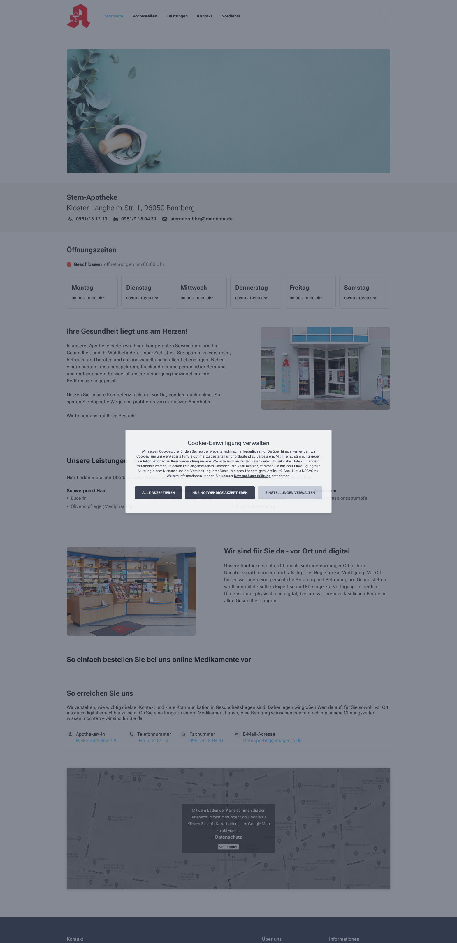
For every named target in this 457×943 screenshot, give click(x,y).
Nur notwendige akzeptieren (220, 493)
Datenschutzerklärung (252, 476)
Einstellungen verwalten (290, 493)
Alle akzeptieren (158, 493)
